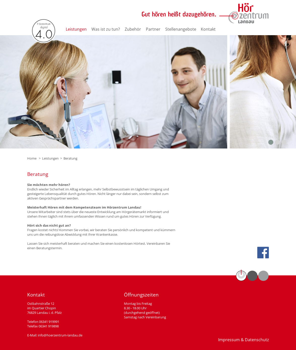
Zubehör (133, 29)
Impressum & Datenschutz (243, 339)
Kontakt (208, 29)
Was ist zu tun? (105, 29)
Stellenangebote (180, 29)
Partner (153, 29)
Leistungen (76, 29)
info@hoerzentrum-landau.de (60, 335)
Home (32, 158)
